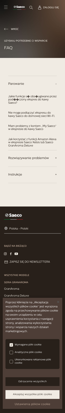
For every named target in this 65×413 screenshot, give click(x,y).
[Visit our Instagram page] (5, 254)
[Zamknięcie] (58, 302)
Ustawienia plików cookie (32, 404)
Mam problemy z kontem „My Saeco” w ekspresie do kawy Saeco (32, 128)
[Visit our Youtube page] (16, 254)
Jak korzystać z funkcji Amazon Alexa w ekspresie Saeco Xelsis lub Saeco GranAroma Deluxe (32, 142)
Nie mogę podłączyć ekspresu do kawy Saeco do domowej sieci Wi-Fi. (31, 114)
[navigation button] (6, 7)
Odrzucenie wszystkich (32, 381)
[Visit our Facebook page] (11, 254)
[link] (19, 8)
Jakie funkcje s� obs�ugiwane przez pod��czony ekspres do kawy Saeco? (32, 99)
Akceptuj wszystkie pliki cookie (32, 394)
